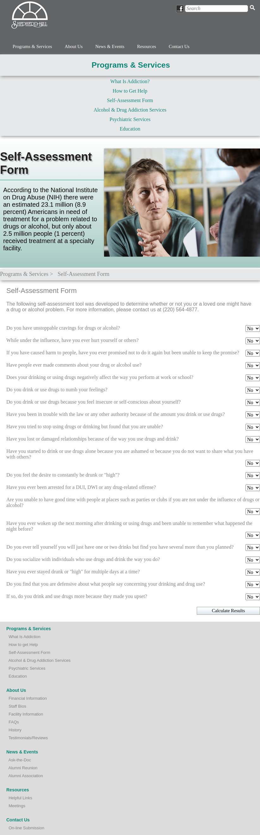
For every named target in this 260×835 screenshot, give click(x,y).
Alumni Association (26, 775)
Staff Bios (17, 706)
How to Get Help (130, 91)
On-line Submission (26, 828)
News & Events (109, 46)
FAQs (14, 722)
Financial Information (28, 698)
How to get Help (23, 644)
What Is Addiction (24, 636)
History (15, 730)
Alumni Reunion (23, 767)
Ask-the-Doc (20, 760)
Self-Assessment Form (130, 100)
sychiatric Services (28, 668)
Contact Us (179, 46)
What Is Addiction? (130, 81)
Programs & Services (32, 46)
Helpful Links (20, 797)
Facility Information (26, 714)
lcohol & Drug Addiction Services (41, 660)
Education (130, 128)
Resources (146, 46)
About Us (74, 46)
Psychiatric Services (129, 119)
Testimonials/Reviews (28, 737)
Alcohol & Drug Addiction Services (130, 110)
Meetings (17, 805)
